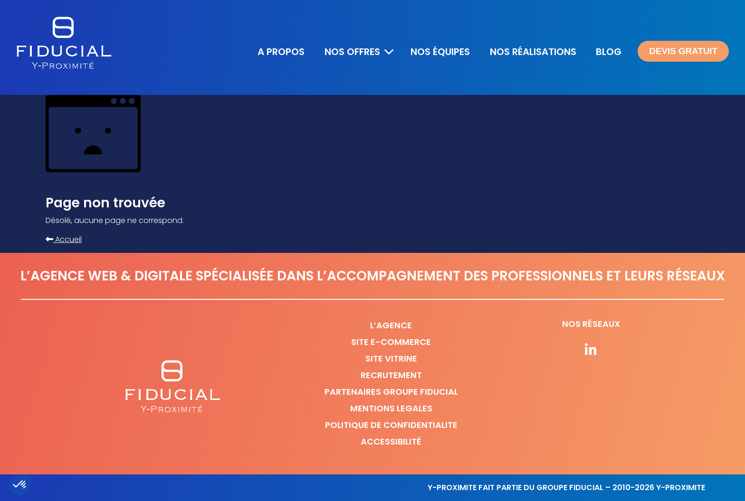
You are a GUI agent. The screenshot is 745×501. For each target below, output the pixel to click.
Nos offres (352, 51)
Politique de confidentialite (391, 425)
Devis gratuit (683, 51)
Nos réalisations (533, 51)
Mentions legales (391, 408)
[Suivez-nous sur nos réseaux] (591, 351)
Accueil (64, 239)
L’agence (391, 325)
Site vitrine (391, 358)
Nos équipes (440, 51)
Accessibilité (391, 441)
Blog (608, 51)
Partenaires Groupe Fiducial (391, 392)
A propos (281, 51)
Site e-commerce (391, 342)
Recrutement (391, 375)
